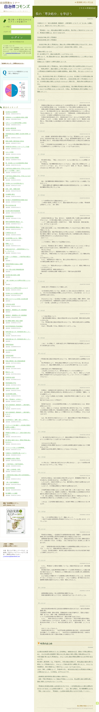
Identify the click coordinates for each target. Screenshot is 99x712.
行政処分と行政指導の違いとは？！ (16, 454)
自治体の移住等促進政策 (13, 212)
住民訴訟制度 (13, 356)
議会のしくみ (13, 373)
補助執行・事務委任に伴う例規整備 (16, 311)
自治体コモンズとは (85, 2)
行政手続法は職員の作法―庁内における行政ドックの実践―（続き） (18, 170)
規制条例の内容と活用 (13, 389)
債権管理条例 (13, 345)
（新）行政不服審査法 (13, 483)
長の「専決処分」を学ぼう (14, 400)
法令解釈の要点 (13, 195)
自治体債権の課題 (13, 395)
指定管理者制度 (13, 489)
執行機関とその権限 (13, 494)
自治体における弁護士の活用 (14, 294)
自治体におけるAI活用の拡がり (14, 184)
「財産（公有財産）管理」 (13, 470)
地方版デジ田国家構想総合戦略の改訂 (16, 201)
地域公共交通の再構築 (13, 158)
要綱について (13, 245)
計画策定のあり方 (13, 234)
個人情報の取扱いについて (85, 706)
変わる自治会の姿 (13, 206)
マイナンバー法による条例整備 (15, 448)
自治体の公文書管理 (13, 113)
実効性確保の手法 (13, 384)
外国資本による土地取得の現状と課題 (16, 118)
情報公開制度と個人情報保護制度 (15, 362)
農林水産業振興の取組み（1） (14, 228)
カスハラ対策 (13, 153)
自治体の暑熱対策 (13, 129)
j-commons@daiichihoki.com (12, 53)
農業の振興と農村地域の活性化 (14, 142)
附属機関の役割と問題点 (13, 459)
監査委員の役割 (13, 378)
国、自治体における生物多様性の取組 (16, 164)
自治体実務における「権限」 (14, 239)
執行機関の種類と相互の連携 (14, 322)
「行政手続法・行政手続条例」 (14, 465)
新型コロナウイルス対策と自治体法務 (16, 300)
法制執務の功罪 (13, 367)
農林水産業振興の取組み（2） (14, 223)
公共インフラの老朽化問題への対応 (16, 124)
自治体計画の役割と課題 (12, 276)
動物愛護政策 (13, 217)
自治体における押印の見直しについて (16, 289)
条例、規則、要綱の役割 (13, 190)
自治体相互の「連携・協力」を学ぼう (17, 421)
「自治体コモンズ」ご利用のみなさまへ (12, 63)
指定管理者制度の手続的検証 (14, 327)
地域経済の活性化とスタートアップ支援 (17, 148)
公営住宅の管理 (13, 305)
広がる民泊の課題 (10, 351)
